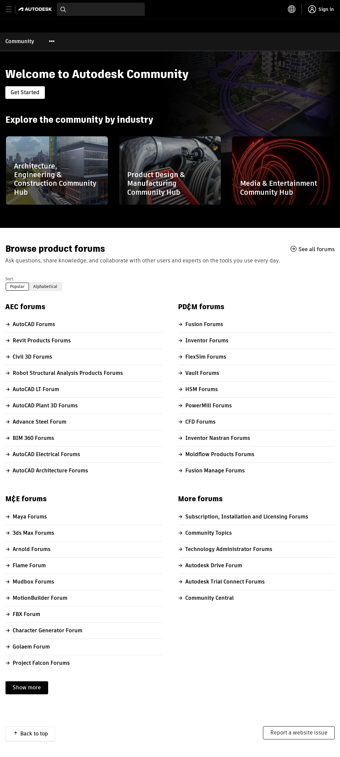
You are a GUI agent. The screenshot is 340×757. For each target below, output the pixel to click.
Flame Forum (29, 565)
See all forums (316, 249)
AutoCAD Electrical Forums (46, 454)
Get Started (25, 92)
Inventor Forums (206, 340)
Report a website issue (298, 732)
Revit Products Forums (42, 340)
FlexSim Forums (205, 357)
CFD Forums (200, 422)
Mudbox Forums (33, 581)
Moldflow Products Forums (219, 454)
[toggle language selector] (292, 9)
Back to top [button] (34, 733)
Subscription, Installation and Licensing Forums (246, 516)
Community (19, 41)
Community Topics (208, 533)
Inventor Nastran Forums (217, 438)
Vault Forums (202, 373)
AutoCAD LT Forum (36, 389)
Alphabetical (45, 286)
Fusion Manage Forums (215, 470)
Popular (17, 286)
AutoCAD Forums (34, 324)
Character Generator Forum (47, 630)
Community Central (209, 598)
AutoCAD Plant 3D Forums (45, 405)
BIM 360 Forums (33, 438)
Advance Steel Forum (39, 422)
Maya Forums (30, 516)
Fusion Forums (204, 324)
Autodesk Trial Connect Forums (225, 581)
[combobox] (101, 9)
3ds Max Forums (33, 533)
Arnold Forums (31, 549)
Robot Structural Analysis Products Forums (68, 373)
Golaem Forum (31, 647)
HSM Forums (201, 389)
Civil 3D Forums (32, 357)
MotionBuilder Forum (40, 598)
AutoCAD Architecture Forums (50, 470)
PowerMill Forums (208, 405)
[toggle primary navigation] (12, 9)
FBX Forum (26, 614)
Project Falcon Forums (41, 663)
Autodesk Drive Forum (213, 565)
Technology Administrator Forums (228, 549)
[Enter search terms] (101, 9)
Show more (27, 687)
